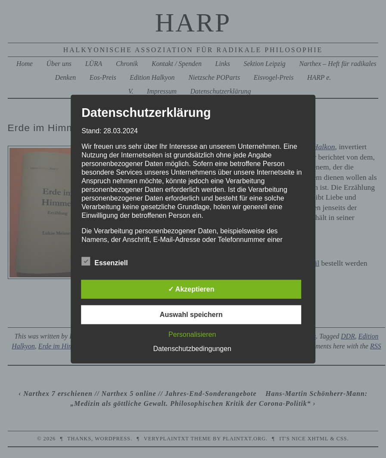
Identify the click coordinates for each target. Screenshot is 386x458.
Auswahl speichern (191, 314)
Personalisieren (192, 334)
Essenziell (104, 261)
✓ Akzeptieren (191, 288)
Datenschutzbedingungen (192, 348)
